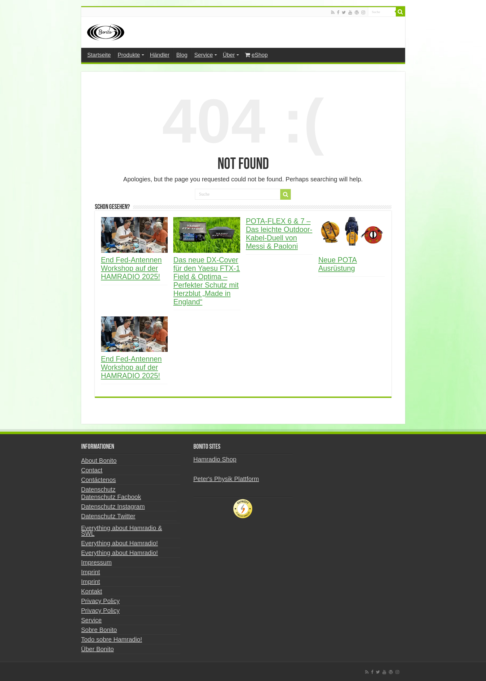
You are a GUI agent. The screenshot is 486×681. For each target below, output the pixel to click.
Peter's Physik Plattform (226, 478)
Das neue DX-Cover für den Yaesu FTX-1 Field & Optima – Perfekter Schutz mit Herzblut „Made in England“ (206, 281)
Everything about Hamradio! (119, 543)
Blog (182, 55)
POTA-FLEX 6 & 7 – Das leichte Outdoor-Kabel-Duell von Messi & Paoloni (279, 233)
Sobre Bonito (99, 629)
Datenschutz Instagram (113, 506)
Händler (160, 55)
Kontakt (91, 591)
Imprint (90, 572)
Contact (92, 470)
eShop (256, 55)
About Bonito (99, 460)
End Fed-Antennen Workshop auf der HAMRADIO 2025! (131, 268)
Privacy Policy (100, 600)
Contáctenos (98, 479)
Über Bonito (97, 649)
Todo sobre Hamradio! (111, 639)
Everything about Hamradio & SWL (121, 530)
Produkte (129, 55)
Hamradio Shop (214, 459)
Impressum (96, 562)
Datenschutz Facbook (111, 496)
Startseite (99, 55)
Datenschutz (98, 489)
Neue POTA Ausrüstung (337, 264)
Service (203, 55)
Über (229, 55)
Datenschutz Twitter (108, 516)
